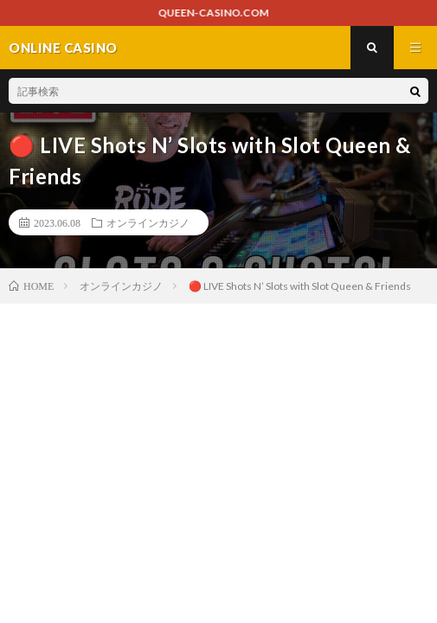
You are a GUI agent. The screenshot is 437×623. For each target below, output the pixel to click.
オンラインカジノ (148, 222)
